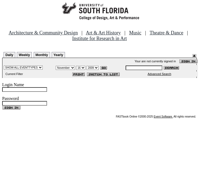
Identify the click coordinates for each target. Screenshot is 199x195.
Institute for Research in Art (99, 38)
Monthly (42, 55)
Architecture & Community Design (43, 32)
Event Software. (163, 116)
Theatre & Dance (166, 32)
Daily (9, 55)
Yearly (58, 55)
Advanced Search (159, 74)
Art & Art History (103, 32)
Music (135, 32)
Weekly (24, 55)
